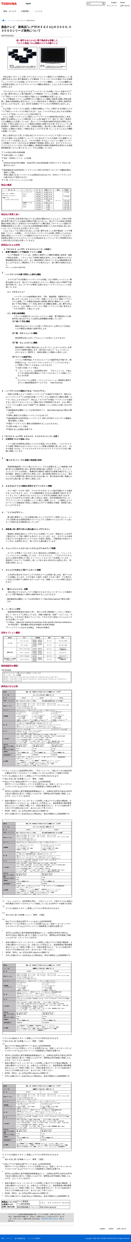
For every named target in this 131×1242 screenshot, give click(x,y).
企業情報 (25, 11)
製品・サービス (9, 11)
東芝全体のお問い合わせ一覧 (51, 1219)
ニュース (38, 11)
